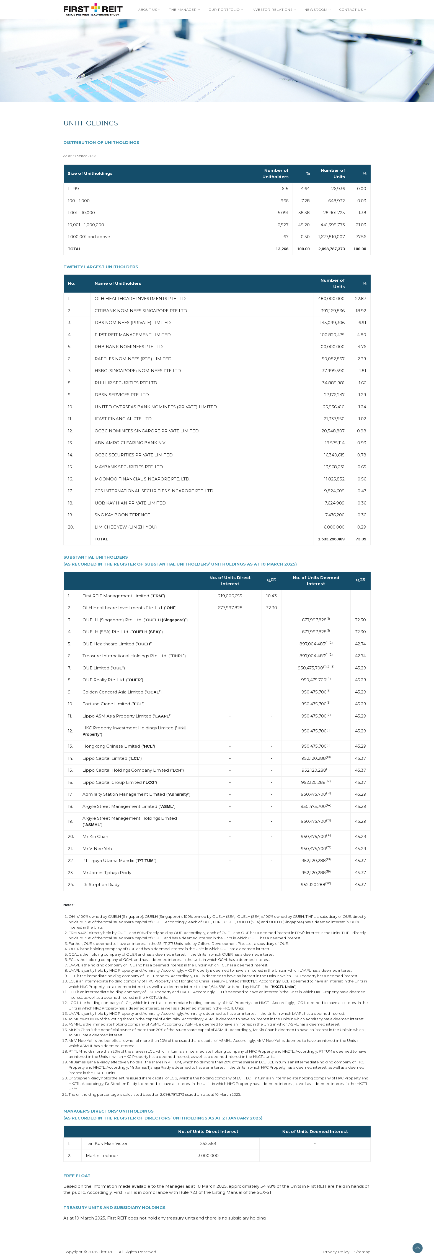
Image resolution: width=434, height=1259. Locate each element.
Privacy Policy (338, 1251)
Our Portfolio (224, 9)
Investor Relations (272, 9)
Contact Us (351, 9)
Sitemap (362, 1251)
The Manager (183, 9)
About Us (147, 9)
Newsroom (315, 9)
